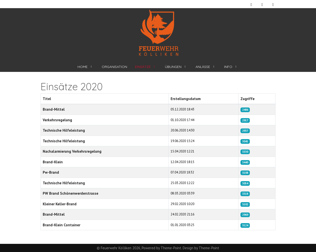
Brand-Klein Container (61, 225)
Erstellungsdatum (186, 98)
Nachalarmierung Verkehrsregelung (72, 151)
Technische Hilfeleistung (64, 130)
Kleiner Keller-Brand (60, 204)
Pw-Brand (51, 172)
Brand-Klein (53, 162)
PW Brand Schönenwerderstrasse (70, 193)
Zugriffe (247, 98)
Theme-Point (171, 248)
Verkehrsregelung (57, 120)
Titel (47, 98)
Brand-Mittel (54, 109)
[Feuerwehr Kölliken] (158, 33)
